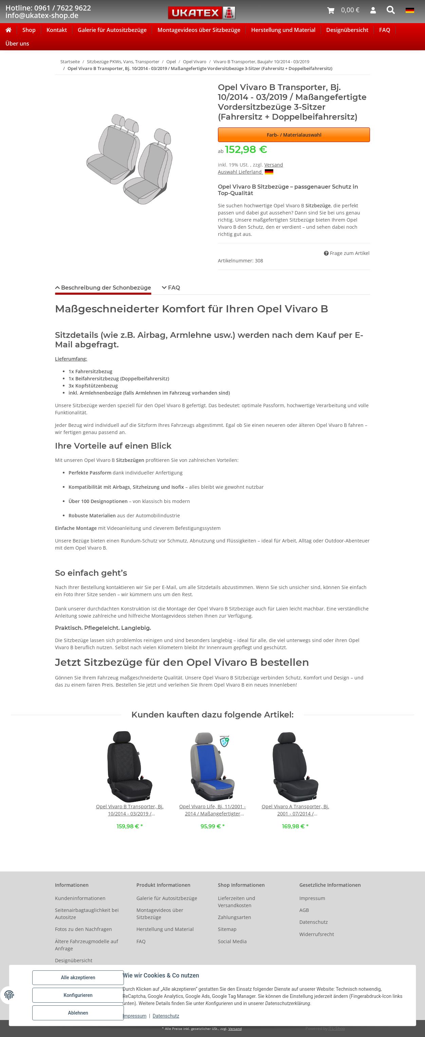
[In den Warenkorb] (60, 79)
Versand (273, 164)
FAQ (384, 30)
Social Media (232, 941)
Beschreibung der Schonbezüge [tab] (105, 287)
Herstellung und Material (283, 30)
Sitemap (227, 929)
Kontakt (57, 30)
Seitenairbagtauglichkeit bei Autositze (87, 913)
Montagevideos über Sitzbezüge (199, 30)
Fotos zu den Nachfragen (83, 929)
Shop (29, 30)
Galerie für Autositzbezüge (112, 30)
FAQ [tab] (173, 287)
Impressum (134, 1016)
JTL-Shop (337, 1028)
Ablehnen (78, 1013)
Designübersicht (347, 30)
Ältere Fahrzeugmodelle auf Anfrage (86, 945)
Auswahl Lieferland (245, 172)
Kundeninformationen (80, 898)
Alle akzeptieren (78, 977)
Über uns (17, 43)
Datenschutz (166, 1016)
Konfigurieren (77, 995)
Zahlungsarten (234, 917)
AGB (304, 910)
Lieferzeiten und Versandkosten (236, 902)
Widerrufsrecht (316, 934)
